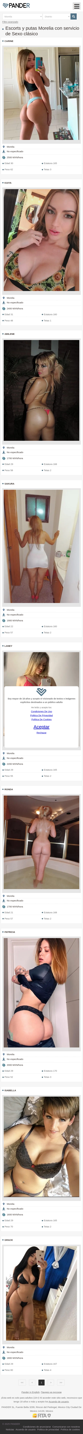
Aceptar (41, 726)
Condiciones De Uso (41, 711)
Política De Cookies (41, 719)
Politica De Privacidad (41, 715)
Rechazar (41, 732)
